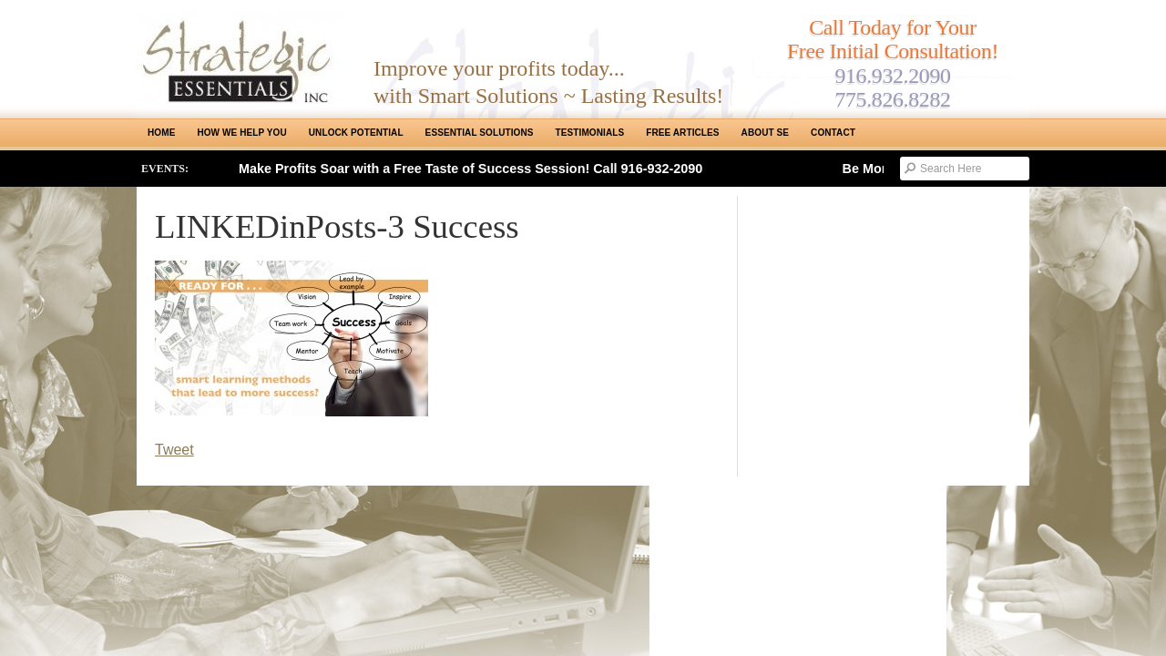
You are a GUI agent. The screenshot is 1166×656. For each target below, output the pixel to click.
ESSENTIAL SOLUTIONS (479, 133)
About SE (765, 133)
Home (161, 133)
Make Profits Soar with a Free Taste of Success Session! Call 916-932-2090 (470, 168)
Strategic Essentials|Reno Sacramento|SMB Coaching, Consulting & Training (241, 57)
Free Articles (682, 133)
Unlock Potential (356, 133)
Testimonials (590, 133)
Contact (833, 133)
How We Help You (241, 133)
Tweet (174, 449)
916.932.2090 (892, 75)
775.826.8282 (892, 99)
